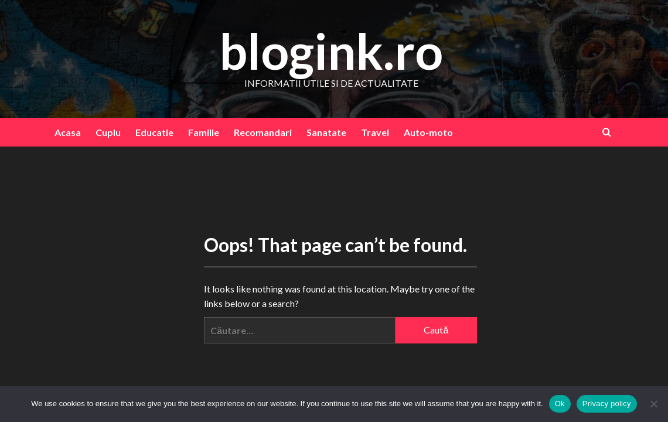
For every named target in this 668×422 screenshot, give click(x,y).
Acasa (67, 132)
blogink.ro (331, 50)
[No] (653, 404)
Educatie (154, 132)
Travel (375, 132)
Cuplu (108, 132)
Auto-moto (428, 132)
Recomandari (263, 132)
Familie (203, 132)
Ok (560, 403)
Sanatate (326, 132)
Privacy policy (606, 403)
